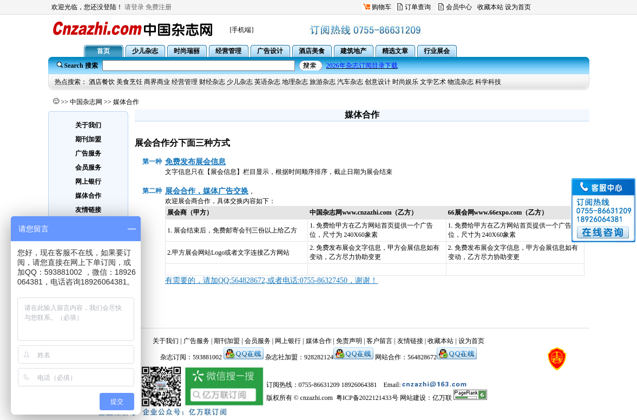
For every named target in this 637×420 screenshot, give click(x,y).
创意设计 (378, 82)
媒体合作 (319, 341)
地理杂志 (295, 82)
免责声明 (349, 341)
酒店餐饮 (102, 82)
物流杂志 (461, 82)
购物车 (381, 7)
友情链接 (410, 341)
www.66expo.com (498, 212)
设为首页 (518, 7)
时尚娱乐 (405, 82)
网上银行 (288, 341)
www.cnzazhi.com (366, 212)
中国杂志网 (86, 102)
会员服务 (258, 341)
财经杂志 (212, 82)
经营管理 (185, 82)
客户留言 (379, 341)
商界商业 (157, 82)
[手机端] (242, 30)
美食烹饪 (129, 82)
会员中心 (459, 7)
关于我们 (166, 341)
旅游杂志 (323, 82)
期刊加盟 (227, 341)
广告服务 (196, 341)
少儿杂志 (240, 82)
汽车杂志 (350, 82)
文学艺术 (433, 82)
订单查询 (418, 7)
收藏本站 (490, 7)
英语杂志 (267, 82)
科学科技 (488, 82)
